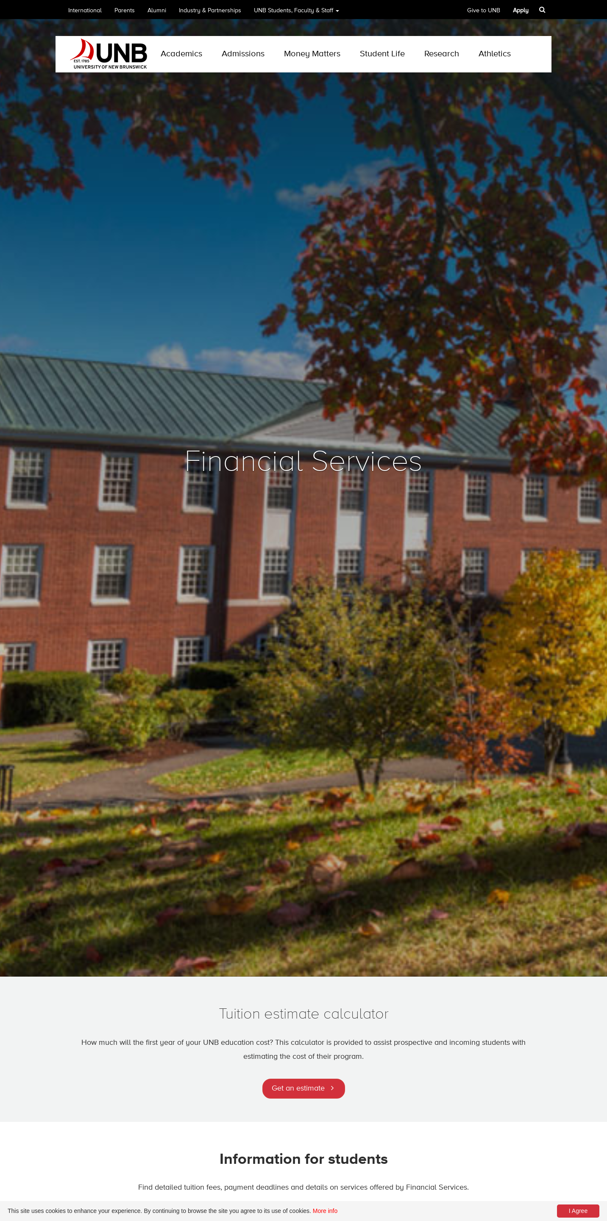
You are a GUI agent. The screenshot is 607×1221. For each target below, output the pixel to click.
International (85, 11)
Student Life (382, 54)
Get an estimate (298, 1088)
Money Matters (312, 54)
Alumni (157, 11)
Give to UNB (483, 11)
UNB (296, 13)
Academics (181, 54)
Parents (124, 11)
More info (325, 1210)
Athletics (495, 54)
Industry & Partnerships (210, 11)
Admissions (243, 54)
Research (441, 54)
